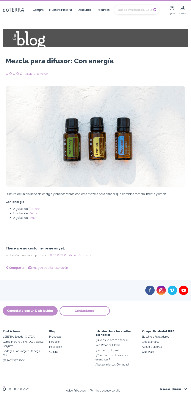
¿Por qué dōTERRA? (107, 350)
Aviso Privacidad (76, 390)
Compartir (15, 267)
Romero (34, 209)
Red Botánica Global (108, 345)
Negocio (54, 341)
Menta (33, 213)
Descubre (84, 10)
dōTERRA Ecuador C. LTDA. (19, 336)
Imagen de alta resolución (48, 267)
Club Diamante (150, 341)
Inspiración (55, 346)
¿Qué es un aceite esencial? (112, 340)
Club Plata (148, 351)
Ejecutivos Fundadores (155, 336)
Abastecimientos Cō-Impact (112, 364)
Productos (55, 336)
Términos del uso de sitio (105, 390)
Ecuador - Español (170, 389)
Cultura (53, 351)
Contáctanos (85, 311)
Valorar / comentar (36, 73)
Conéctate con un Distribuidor (30, 311)
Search (154, 10)
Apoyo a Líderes (152, 346)
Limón (33, 218)
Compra (38, 10)
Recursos (103, 10)
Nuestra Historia (60, 10)
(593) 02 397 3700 (14, 360)
